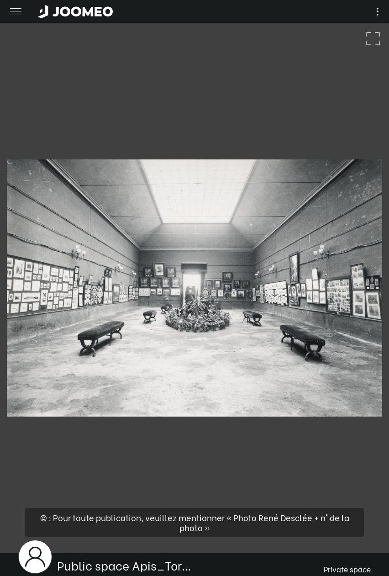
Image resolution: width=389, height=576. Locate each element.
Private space (347, 569)
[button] (24, 528)
